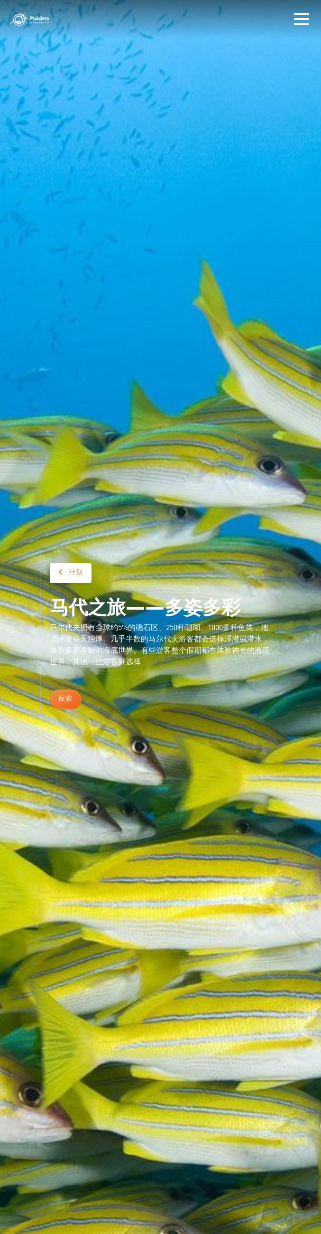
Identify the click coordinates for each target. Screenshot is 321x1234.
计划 (70, 572)
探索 (65, 699)
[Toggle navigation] (301, 19)
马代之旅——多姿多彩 (145, 606)
